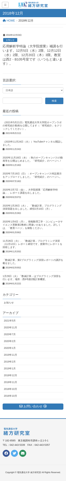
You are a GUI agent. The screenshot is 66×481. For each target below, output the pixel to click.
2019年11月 (10, 354)
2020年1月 (10, 348)
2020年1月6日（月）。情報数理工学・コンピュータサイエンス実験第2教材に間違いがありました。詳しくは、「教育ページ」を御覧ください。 (33, 224)
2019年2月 (10, 361)
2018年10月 (10, 389)
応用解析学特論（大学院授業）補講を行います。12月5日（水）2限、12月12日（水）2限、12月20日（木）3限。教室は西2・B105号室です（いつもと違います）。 (33, 55)
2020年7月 (10, 334)
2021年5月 (10, 320)
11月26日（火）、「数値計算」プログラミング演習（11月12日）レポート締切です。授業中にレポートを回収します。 (32, 244)
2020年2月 (10, 341)
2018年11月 (10, 382)
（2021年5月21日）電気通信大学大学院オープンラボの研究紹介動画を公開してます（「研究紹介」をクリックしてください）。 (32, 125)
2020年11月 (10, 327)
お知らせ (10, 40)
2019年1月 (10, 368)
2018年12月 (10, 375)
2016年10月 (10, 395)
